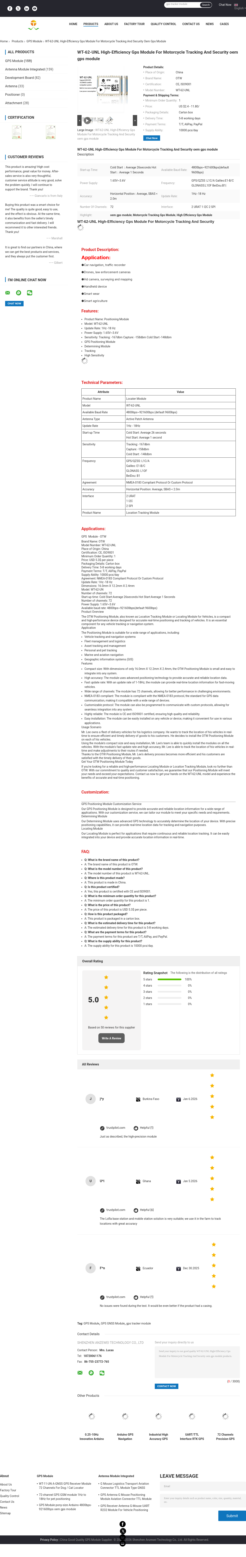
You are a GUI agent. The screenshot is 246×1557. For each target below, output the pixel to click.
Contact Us (190, 24)
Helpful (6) (147, 1210)
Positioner (12, 95)
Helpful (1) (146, 1128)
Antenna (11, 86)
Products (90, 24)
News (210, 24)
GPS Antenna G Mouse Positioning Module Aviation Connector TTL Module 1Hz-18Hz (126, 1497)
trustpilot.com (115, 1128)
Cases (224, 24)
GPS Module (34, 41)
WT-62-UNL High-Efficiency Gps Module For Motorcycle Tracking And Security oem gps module (106, 134)
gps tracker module (138, 1323)
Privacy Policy (49, 1539)
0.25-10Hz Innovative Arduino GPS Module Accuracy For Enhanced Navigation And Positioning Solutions (92, 1437)
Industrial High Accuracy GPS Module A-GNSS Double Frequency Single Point (158, 1437)
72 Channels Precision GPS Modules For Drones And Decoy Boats (225, 1437)
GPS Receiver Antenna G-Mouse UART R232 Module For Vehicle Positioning (124, 1508)
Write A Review (111, 1038)
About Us (111, 24)
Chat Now (225, 4)
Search (206, 4)
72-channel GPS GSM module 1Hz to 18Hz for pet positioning (62, 1497)
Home (73, 24)
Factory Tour (134, 24)
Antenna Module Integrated (25, 69)
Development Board (19, 78)
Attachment (13, 103)
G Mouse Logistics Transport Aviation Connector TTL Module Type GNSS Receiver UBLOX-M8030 (124, 1486)
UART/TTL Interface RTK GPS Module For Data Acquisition (192, 1437)
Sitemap (5, 1513)
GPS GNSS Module (113, 1323)
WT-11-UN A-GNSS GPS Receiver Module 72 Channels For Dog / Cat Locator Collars (65, 1486)
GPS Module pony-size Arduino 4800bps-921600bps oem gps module (65, 1507)
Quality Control (163, 24)
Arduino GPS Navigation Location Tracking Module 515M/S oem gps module (125, 1437)
